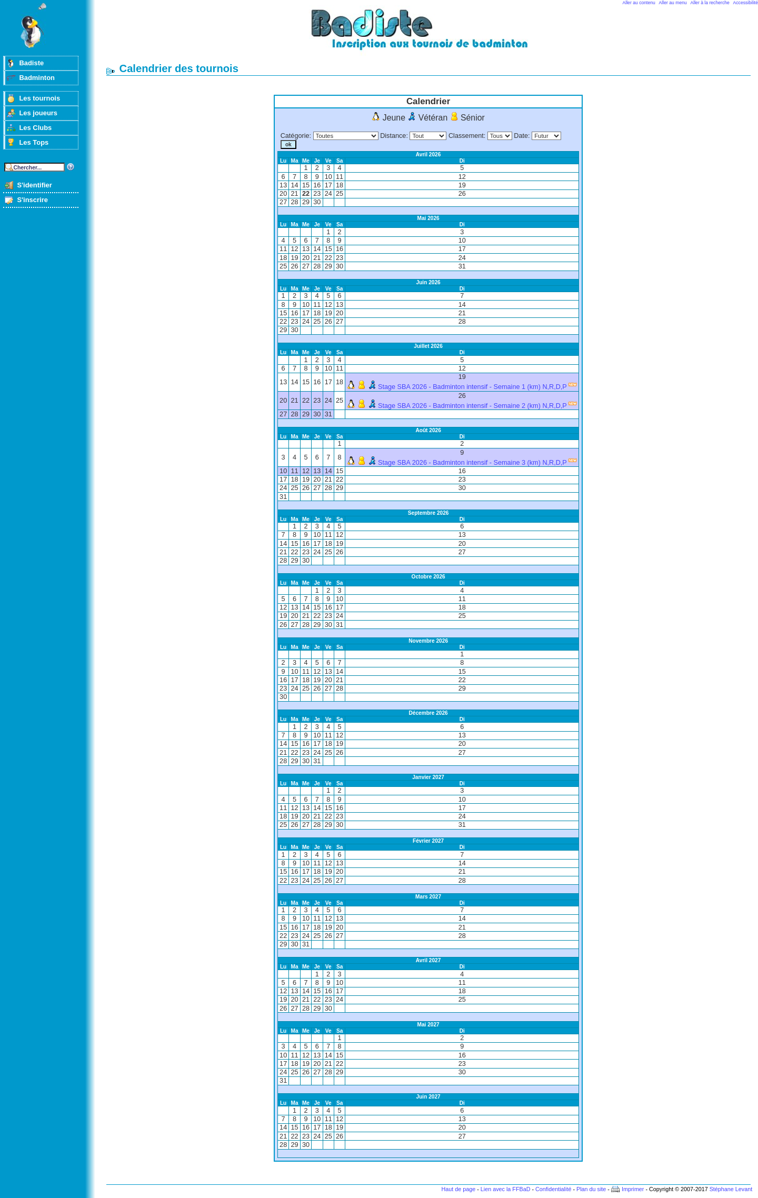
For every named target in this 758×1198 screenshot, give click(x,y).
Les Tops (33, 142)
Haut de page (458, 1189)
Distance (393, 135)
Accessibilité (745, 2)
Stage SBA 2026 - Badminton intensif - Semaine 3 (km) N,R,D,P (472, 462)
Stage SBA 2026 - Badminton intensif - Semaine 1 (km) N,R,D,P (472, 387)
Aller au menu (673, 2)
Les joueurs (38, 113)
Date (521, 135)
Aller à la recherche (710, 2)
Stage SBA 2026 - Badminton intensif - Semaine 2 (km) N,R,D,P (472, 406)
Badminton (37, 78)
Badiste (31, 63)
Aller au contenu (639, 2)
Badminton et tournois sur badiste (432, 34)
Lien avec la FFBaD (506, 1189)
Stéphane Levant (731, 1189)
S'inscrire (32, 200)
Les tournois (39, 98)
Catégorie (295, 135)
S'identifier (34, 185)
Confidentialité (553, 1189)
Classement (466, 135)
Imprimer (633, 1189)
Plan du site (591, 1189)
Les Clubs (35, 128)
